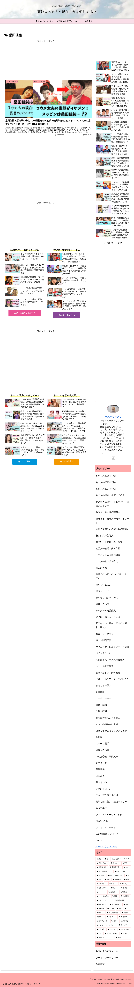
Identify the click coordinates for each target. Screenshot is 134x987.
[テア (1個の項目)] (100, 933)
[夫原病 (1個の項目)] (113, 892)
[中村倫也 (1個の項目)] (101, 929)
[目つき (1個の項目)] (125, 888)
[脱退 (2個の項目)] (99, 880)
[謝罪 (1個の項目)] (123, 937)
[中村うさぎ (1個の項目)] (102, 904)
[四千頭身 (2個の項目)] (101, 875)
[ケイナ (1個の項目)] (101, 892)
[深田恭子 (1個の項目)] (125, 921)
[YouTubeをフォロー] (113, 458)
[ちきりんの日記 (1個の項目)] (111, 933)
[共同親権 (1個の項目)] (124, 917)
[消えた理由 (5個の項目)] (102, 863)
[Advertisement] (45, 60)
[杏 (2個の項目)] (128, 875)
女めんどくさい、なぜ (106, 846)
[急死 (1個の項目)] (126, 904)
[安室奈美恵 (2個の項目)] (115, 867)
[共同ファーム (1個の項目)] (103, 921)
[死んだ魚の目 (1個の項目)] (113, 913)
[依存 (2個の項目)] (108, 880)
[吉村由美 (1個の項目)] (101, 909)
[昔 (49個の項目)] (107, 859)
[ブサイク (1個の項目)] (111, 929)
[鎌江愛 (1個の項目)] (111, 917)
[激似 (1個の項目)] (100, 917)
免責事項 (100, 964)
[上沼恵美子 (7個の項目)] (117, 859)
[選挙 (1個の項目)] (115, 896)
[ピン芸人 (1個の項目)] (125, 933)
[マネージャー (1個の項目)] (105, 900)
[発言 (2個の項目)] (127, 880)
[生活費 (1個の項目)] (126, 913)
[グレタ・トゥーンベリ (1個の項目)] (106, 925)
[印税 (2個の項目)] (113, 884)
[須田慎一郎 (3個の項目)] (102, 867)
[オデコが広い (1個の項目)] (124, 929)
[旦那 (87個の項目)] (99, 859)
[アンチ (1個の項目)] (110, 909)
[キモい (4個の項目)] (115, 863)
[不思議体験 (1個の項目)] (122, 900)
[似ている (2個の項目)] (119, 875)
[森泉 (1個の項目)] (119, 909)
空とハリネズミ (113, 416)
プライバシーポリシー (107, 957)
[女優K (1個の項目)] (115, 888)
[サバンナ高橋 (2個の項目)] (104, 871)
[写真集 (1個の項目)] (125, 892)
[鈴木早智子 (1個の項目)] (115, 904)
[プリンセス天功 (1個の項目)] (103, 896)
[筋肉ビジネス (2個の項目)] (122, 871)
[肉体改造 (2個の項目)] (117, 880)
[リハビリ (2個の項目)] (125, 884)
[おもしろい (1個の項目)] (102, 888)
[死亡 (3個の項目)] (126, 863)
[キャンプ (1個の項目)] (124, 925)
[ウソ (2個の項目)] (126, 867)
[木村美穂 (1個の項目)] (125, 896)
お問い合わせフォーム (107, 951)
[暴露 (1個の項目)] (114, 921)
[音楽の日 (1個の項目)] (105, 937)
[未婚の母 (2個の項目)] (102, 884)
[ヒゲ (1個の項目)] (127, 909)
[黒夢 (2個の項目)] (110, 875)
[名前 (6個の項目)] (127, 859)
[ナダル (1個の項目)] (100, 913)
